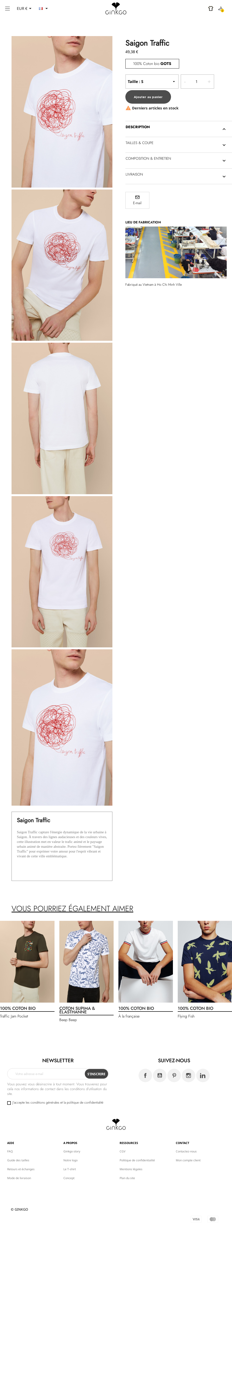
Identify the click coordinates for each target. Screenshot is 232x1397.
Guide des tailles (18, 1160)
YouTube (159, 1075)
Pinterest (174, 1075)
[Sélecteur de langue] (44, 8)
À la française (129, 1016)
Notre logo (70, 1160)
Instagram (188, 1075)
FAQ (10, 1151)
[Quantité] (197, 81)
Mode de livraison (19, 1178)
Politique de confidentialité (137, 1160)
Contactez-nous (186, 1151)
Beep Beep (68, 1020)
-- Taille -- (152, 81)
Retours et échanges (21, 1169)
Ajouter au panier (148, 97)
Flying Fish (186, 1016)
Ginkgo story (71, 1151)
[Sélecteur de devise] (25, 8)
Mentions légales (131, 1169)
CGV (122, 1151)
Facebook (145, 1075)
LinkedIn (203, 1075)
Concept (68, 1178)
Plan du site (127, 1178)
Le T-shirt (69, 1169)
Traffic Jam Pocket (14, 1016)
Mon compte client (188, 1160)
